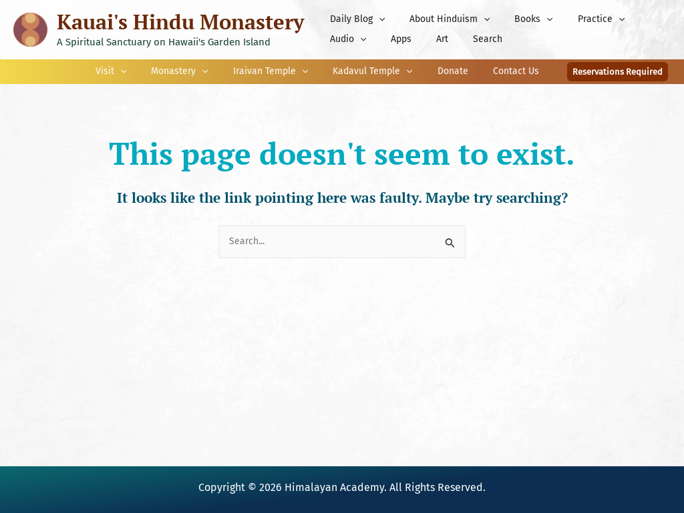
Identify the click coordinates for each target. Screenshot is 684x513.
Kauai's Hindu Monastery (180, 21)
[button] (375, 19)
